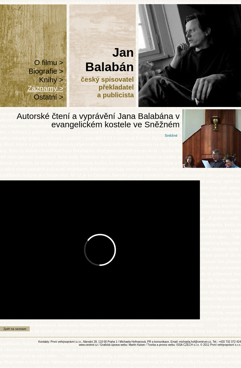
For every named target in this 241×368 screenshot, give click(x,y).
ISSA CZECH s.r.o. (188, 344)
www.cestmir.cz (88, 344)
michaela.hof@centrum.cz (195, 341)
